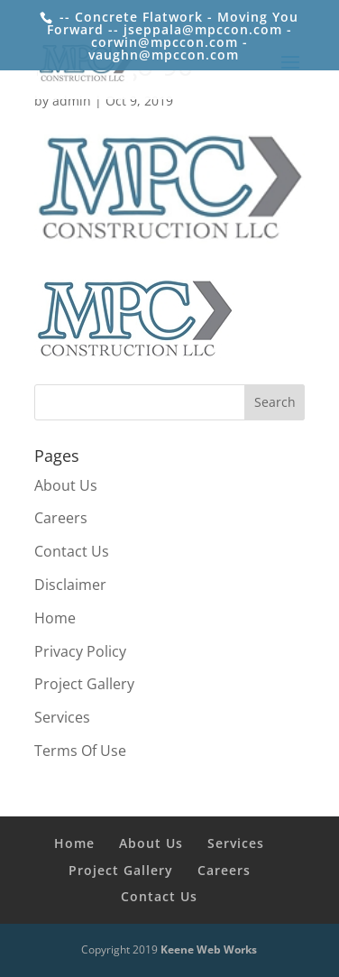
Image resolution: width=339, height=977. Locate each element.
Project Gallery (84, 684)
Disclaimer (70, 584)
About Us (65, 485)
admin (71, 100)
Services (62, 717)
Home (55, 618)
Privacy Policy (80, 651)
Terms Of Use (80, 750)
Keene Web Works (208, 949)
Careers (60, 518)
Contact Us (71, 551)
